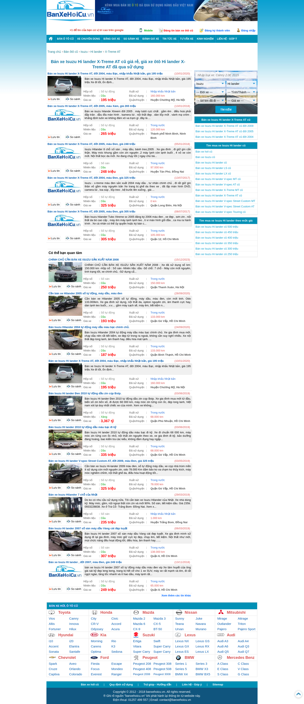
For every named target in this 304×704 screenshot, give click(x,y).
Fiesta (95, 663)
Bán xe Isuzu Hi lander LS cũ (213, 168)
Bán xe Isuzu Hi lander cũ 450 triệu (216, 232)
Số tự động (108, 91)
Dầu (103, 95)
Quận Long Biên (161, 205)
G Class (243, 674)
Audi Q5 (223, 651)
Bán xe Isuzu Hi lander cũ (211, 162)
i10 (51, 641)
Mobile (148, 30)
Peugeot (149, 657)
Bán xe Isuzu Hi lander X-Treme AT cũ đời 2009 (224, 125)
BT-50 (157, 629)
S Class (222, 674)
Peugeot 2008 (141, 674)
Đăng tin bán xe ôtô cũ (178, 30)
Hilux (72, 629)
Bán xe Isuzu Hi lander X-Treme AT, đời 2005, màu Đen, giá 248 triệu (91, 144)
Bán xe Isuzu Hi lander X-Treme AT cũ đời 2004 (224, 136)
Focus (95, 669)
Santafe (74, 651)
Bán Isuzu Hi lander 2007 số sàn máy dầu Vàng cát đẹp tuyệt (88, 528)
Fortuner (55, 629)
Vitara (137, 646)
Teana (179, 624)
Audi (231, 635)
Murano (201, 629)
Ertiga (137, 641)
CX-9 (136, 629)
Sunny (179, 618)
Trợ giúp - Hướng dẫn (157, 684)
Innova (74, 624)
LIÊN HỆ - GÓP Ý (227, 38)
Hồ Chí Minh (171, 239)
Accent (53, 646)
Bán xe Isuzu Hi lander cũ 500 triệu (216, 226)
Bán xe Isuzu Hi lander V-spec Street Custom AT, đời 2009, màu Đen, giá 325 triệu (101, 460)
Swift (156, 641)
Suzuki (148, 635)
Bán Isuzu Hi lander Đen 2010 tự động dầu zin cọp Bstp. (85, 393)
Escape (116, 663)
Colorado (75, 674)
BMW (189, 657)
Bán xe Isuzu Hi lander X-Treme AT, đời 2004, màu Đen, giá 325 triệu (91, 177)
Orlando (74, 669)
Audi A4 (243, 641)
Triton (242, 624)
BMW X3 (202, 669)
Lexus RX (202, 646)
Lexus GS (203, 641)
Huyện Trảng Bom (162, 522)
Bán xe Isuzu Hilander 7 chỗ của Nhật (73, 494)
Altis (52, 624)
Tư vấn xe (186, 38)
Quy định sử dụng (121, 684)
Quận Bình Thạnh (162, 354)
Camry (74, 618)
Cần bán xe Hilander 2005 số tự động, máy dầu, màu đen (85, 293)
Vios (52, 618)
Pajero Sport (246, 629)
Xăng (104, 416)
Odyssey (97, 629)
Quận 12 (156, 239)
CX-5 (157, 624)
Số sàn (105, 163)
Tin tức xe (169, 38)
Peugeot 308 (162, 663)
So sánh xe (131, 38)
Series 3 (201, 663)
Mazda (148, 612)
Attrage (243, 618)
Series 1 (181, 663)
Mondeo (117, 669)
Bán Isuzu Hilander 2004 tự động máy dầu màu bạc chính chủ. (89, 327)
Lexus (190, 635)
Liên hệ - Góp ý (192, 684)
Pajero (221, 629)
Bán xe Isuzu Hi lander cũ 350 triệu (216, 243)
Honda (106, 612)
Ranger (116, 674)
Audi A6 (222, 646)
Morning (96, 641)
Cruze (53, 669)
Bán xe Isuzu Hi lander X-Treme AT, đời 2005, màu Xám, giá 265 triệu (92, 106)
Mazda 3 (159, 618)
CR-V (95, 624)
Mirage (222, 618)
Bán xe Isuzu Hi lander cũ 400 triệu (216, 237)
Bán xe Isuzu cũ (205, 157)
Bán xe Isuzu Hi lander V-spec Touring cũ (220, 211)
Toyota (64, 612)
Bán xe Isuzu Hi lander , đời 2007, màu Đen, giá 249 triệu (85, 562)
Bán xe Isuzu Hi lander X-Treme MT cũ (219, 190)
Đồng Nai (178, 171)
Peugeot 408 (142, 669)
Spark (53, 663)
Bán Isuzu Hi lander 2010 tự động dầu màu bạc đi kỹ (82, 427)
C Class (243, 663)
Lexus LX (202, 651)
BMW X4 (181, 674)
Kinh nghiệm (205, 38)
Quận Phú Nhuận (162, 421)
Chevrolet (67, 657)
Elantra (74, 646)
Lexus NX (182, 641)
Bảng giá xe (111, 38)
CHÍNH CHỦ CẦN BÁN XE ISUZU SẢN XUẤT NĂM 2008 (84, 259)
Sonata (54, 651)
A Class (222, 663)
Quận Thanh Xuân (162, 287)
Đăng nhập (248, 30)
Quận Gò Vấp (159, 321)
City (93, 618)
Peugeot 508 (162, 669)
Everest (96, 674)
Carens (96, 646)
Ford (104, 657)
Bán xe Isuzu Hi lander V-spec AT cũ (217, 184)
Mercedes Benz (240, 657)
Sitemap (217, 684)
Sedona (116, 651)
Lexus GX (182, 646)
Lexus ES (182, 651)
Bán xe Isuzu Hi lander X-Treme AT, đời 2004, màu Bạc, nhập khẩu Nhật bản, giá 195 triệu (105, 73)
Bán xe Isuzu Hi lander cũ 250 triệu (216, 254)
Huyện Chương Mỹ (163, 99)
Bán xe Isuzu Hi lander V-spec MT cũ (218, 179)
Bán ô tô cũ (65, 38)
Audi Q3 (243, 646)
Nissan (191, 612)
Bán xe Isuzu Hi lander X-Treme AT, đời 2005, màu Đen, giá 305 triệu (91, 211)
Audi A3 (222, 641)
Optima (96, 651)
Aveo (72, 663)
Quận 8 (155, 589)
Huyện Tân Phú (160, 171)
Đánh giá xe (150, 38)
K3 (113, 646)
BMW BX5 (203, 674)
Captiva (54, 674)
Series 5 (181, 669)
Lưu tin (55, 99)
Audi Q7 (243, 651)
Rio (113, 641)
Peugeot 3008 (162, 674)
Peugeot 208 (142, 663)
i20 (71, 641)
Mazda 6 (139, 624)
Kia (103, 635)
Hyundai (65, 635)
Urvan (179, 629)
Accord (116, 624)
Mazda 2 (139, 618)
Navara (201, 624)
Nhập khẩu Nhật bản (163, 91)
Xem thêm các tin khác (176, 595)
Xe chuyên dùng (88, 38)
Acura (115, 629)
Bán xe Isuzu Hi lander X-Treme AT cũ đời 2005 (224, 131)
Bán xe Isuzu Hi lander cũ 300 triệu (216, 248)
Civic (114, 618)
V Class (243, 669)
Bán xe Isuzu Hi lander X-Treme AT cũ (218, 195)
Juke (199, 618)
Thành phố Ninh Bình (164, 133)
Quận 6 (155, 556)
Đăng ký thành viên (217, 30)
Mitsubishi (236, 612)
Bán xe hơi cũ (203, 151)
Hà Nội (180, 99)
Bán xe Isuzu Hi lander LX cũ (213, 173)
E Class (222, 669)
